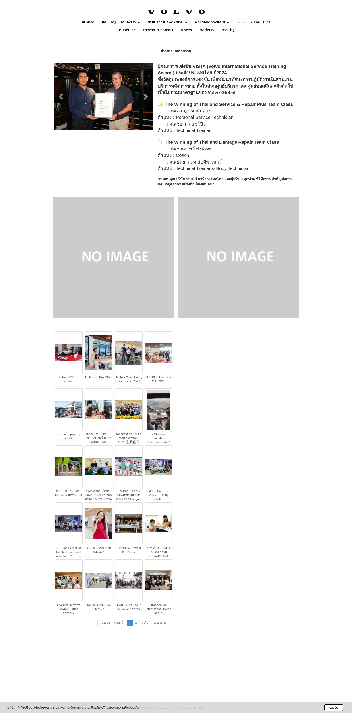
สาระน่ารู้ (228, 30)
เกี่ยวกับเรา (126, 30)
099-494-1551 (182, 657)
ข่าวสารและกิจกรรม (158, 30)
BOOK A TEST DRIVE (323, 19)
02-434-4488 (182, 652)
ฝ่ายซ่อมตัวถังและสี (212, 22)
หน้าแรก (88, 22)
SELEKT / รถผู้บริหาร (253, 22)
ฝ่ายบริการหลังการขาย (167, 22)
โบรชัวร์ (186, 30)
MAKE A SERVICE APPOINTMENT (317, 30)
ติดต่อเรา (207, 30)
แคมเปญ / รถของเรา (121, 22)
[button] (61, 96)
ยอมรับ (333, 707)
